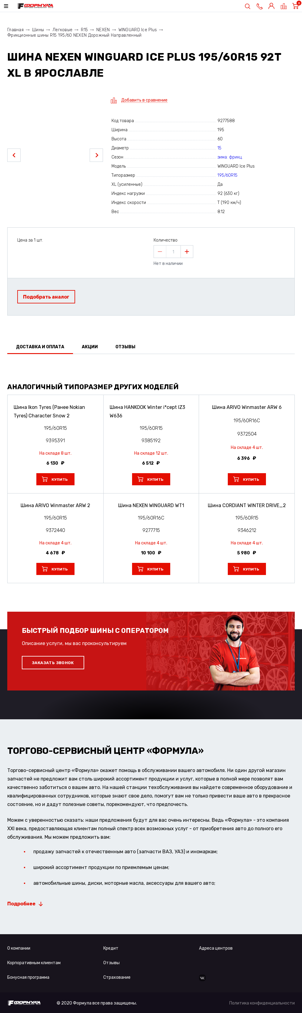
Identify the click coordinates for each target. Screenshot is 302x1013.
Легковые (62, 29)
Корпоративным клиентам (34, 962)
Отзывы (111, 962)
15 (219, 148)
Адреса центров (216, 948)
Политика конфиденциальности (262, 1003)
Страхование (117, 977)
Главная (15, 29)
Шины (38, 29)
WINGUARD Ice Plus (137, 29)
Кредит (110, 948)
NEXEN (103, 29)
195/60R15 (227, 175)
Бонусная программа (28, 977)
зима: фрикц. (230, 157)
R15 (84, 29)
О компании (18, 948)
